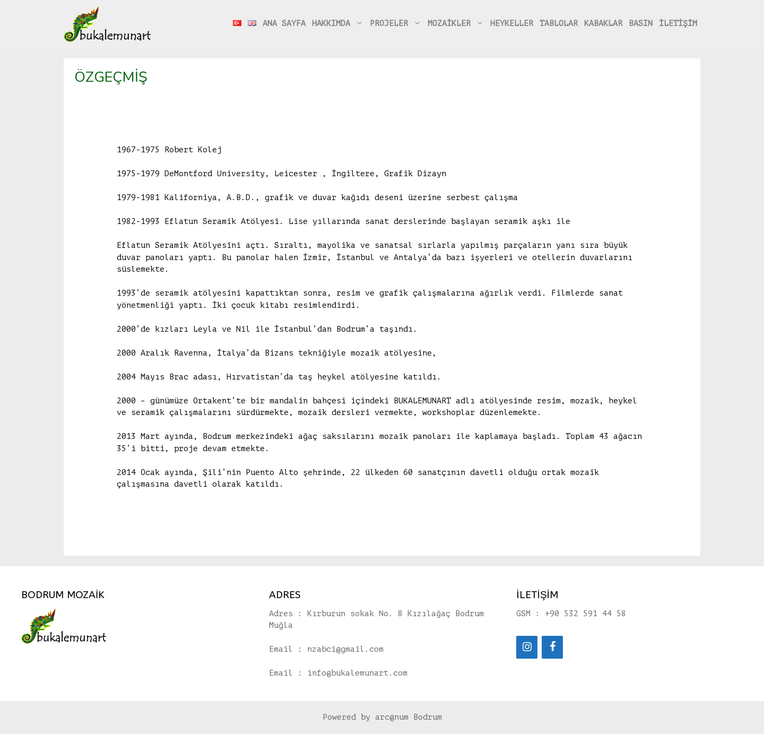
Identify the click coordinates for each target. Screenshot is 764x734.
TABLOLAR (559, 23)
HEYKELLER (511, 23)
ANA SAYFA (284, 23)
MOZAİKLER (457, 24)
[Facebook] (552, 647)
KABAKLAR (603, 23)
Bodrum (427, 717)
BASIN (641, 23)
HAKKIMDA (339, 24)
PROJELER (397, 24)
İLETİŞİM (678, 23)
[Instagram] (526, 647)
